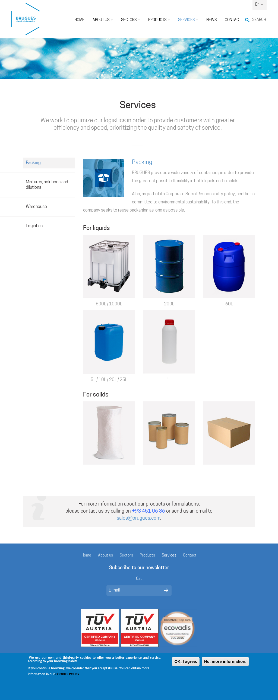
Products (159, 20)
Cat (139, 579)
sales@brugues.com (138, 518)
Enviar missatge (166, 590)
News (211, 20)
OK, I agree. (185, 665)
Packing (33, 163)
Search (259, 20)
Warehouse (36, 207)
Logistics (34, 226)
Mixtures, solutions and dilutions (47, 185)
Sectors (130, 20)
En (259, 5)
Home (79, 20)
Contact (233, 20)
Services (188, 20)
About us (103, 20)
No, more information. (225, 665)
